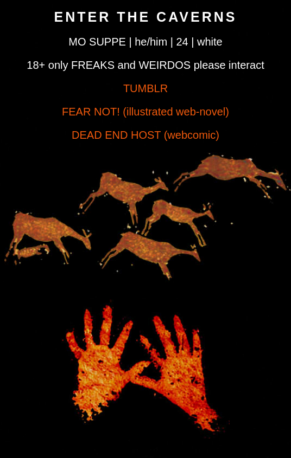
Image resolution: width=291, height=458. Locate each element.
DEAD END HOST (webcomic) (145, 135)
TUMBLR (145, 88)
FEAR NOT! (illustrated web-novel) (145, 112)
